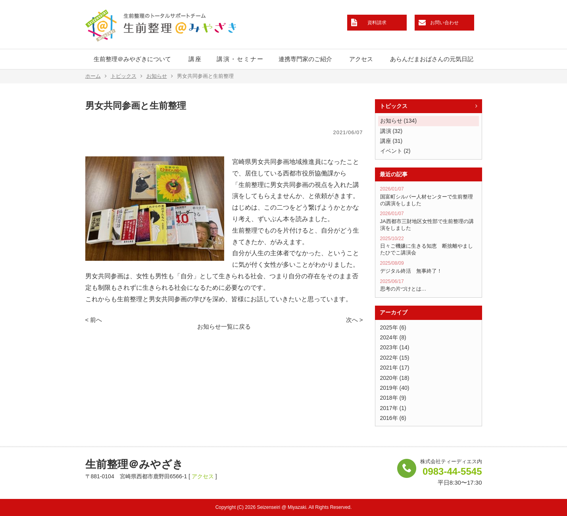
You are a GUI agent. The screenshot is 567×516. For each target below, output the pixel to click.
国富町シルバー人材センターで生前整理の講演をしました (428, 196)
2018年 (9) (393, 398)
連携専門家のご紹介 (305, 59)
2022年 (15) (394, 357)
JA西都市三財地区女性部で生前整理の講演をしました (428, 221)
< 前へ (93, 319)
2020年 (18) (394, 378)
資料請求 (376, 22)
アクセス (361, 59)
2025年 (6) (393, 327)
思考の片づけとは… (428, 285)
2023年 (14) (394, 347)
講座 (195, 59)
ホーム (96, 76)
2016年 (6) (393, 418)
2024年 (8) (393, 337)
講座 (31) (391, 141)
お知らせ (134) (398, 120)
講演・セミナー (240, 59)
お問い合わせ (444, 22)
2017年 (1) (393, 408)
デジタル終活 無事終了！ (428, 267)
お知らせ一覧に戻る (224, 326)
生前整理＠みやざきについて (132, 59)
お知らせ (159, 76)
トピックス (126, 76)
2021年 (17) (394, 367)
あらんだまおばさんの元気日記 (431, 59)
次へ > (354, 319)
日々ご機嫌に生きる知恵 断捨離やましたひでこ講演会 (428, 246)
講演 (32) (391, 131)
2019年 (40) (394, 388)
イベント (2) (395, 151)
